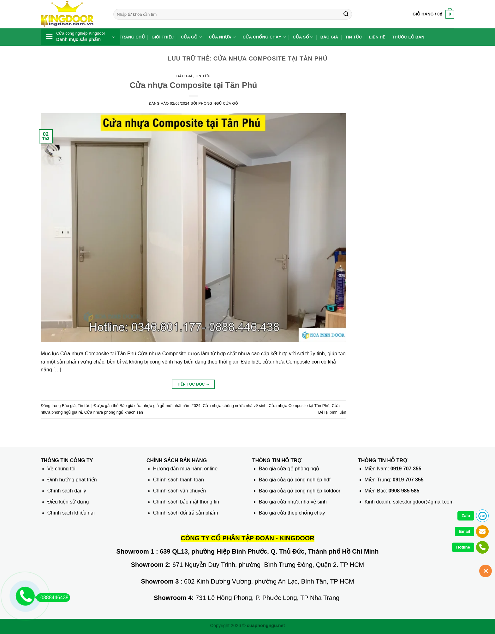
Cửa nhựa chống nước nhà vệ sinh (234, 405)
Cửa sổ (303, 37)
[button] (433, 14)
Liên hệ (377, 37)
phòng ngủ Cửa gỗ (218, 103)
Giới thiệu (163, 37)
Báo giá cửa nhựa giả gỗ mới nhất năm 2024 (160, 405)
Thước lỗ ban (408, 37)
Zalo (466, 515)
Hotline (463, 547)
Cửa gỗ (191, 37)
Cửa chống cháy (264, 37)
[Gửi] (346, 14)
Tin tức (353, 37)
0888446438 (52, 597)
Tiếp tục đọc (193, 384)
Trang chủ (132, 37)
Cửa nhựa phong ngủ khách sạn (113, 412)
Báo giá (329, 37)
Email (464, 531)
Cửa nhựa (222, 37)
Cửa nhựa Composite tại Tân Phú (193, 85)
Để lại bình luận (332, 412)
